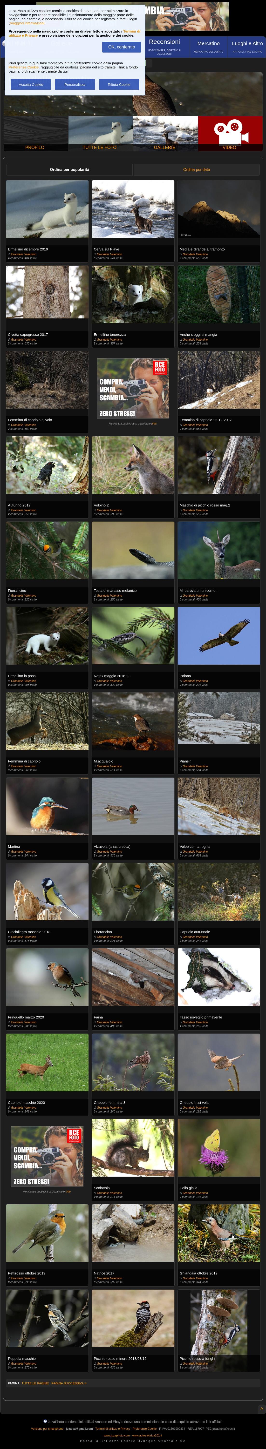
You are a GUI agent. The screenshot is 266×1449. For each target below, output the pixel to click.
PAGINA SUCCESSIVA (69, 1383)
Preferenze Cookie (24, 67)
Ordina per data (196, 170)
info (154, 423)
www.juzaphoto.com (117, 1435)
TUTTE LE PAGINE (35, 1383)
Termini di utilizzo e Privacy (112, 1428)
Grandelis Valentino (23, 254)
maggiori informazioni (27, 23)
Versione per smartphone (47, 1428)
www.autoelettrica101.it (147, 1435)
